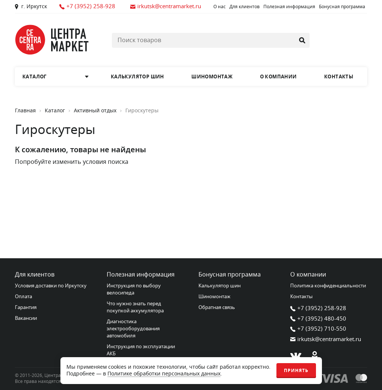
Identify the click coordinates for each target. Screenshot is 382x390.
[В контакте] (295, 356)
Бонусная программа (342, 6)
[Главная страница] (52, 40)
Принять (296, 370)
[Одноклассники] (314, 356)
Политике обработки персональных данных (163, 374)
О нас (219, 6)
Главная (25, 110)
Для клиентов (244, 6)
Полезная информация (289, 6)
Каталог (55, 110)
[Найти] (302, 40)
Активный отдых (95, 110)
